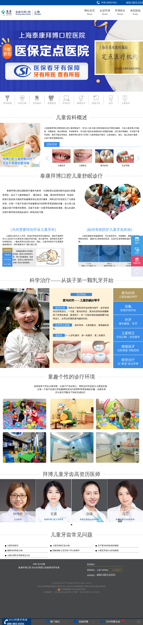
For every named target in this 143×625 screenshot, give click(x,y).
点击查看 (115, 570)
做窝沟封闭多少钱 (14, 550)
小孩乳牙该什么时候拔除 (108, 550)
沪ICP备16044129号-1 (64, 592)
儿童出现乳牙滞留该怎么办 (18, 555)
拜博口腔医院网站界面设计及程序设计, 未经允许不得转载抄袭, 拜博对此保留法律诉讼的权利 (71, 586)
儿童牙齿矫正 (13, 546)
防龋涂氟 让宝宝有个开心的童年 (66, 550)
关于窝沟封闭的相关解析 (108, 546)
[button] (47, 158)
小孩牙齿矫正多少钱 (61, 546)
